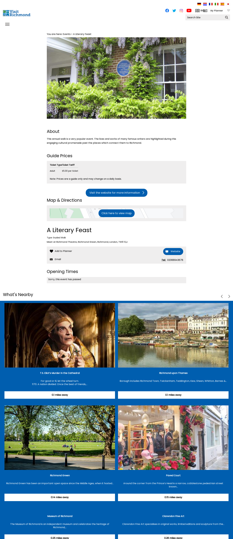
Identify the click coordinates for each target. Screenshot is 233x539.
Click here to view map (116, 213)
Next (229, 296)
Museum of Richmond (59, 516)
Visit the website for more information (114, 193)
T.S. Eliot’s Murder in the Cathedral (60, 373)
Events (67, 34)
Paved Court (173, 475)
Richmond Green (60, 475)
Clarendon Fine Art (173, 516)
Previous (222, 296)
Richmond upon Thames (173, 373)
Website (175, 251)
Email (58, 259)
